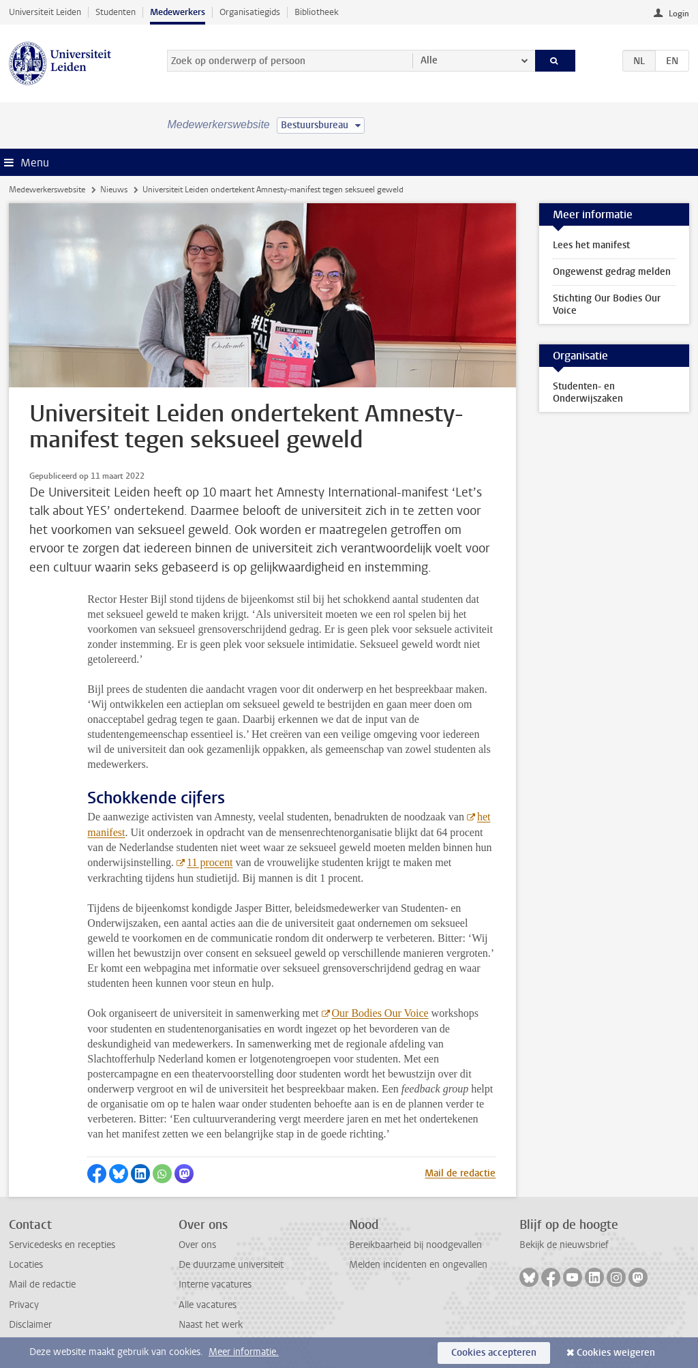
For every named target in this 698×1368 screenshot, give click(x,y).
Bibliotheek (316, 12)
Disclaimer (30, 1324)
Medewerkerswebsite (47, 189)
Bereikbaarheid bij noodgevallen (415, 1244)
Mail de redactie (460, 1173)
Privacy (24, 1304)
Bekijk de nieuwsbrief (564, 1244)
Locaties (26, 1264)
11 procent (209, 862)
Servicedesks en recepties (62, 1244)
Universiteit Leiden (45, 12)
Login (679, 13)
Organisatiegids (249, 12)
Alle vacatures (208, 1304)
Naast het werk (211, 1324)
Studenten (115, 12)
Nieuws (113, 189)
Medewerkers (177, 12)
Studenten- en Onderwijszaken (588, 392)
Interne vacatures (215, 1284)
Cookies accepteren (493, 1352)
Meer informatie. (244, 1351)
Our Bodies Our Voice (380, 1013)
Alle (429, 60)
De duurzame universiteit (231, 1264)
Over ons (197, 1244)
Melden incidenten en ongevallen (418, 1264)
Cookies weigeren (616, 1352)
